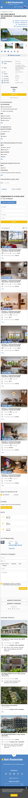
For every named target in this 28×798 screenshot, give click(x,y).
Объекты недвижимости (8, 202)
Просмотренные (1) (22, 24)
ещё (2, 122)
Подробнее (12, 558)
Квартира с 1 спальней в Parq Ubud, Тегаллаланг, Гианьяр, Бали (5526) (11, 442)
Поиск (14, 221)
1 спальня (4, 189)
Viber (20, 573)
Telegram (4, 575)
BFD (3, 721)
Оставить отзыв (6, 517)
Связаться (14, 94)
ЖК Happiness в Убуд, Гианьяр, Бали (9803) (13, 648)
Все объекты (5, 494)
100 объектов (18, 553)
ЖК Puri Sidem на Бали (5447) (9, 715)
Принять (14, 795)
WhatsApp (13, 573)
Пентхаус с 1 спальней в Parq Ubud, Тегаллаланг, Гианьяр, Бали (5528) (11, 376)
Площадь (4, 214)
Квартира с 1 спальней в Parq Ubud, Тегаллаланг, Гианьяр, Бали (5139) (11, 281)
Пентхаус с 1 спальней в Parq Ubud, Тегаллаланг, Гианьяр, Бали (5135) (11, 250)
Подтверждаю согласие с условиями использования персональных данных (12, 594)
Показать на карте (15, 55)
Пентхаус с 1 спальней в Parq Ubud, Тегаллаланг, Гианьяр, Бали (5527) (11, 312)
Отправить (23, 598)
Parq (14, 91)
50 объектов (12, 553)
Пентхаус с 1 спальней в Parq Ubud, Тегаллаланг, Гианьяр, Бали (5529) (11, 409)
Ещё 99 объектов (14, 97)
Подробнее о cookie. (7, 792)
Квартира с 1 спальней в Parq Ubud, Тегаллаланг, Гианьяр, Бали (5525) (11, 475)
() (16, 6)
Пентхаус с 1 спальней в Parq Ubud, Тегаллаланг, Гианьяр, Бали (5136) (11, 345)
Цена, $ (3, 218)
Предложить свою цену (21, 26)
